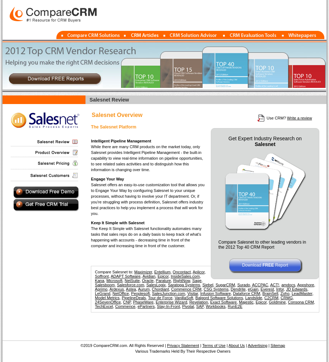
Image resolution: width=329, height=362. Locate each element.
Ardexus (117, 289)
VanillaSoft (184, 298)
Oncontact (182, 272)
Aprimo (101, 289)
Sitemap (277, 345)
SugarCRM (225, 285)
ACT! (274, 285)
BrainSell (270, 293)
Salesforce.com (130, 285)
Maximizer (143, 272)
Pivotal (188, 306)
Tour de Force (160, 298)
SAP (200, 306)
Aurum (143, 289)
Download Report (265, 265)
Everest (267, 289)
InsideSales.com (185, 276)
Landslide (253, 298)
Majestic (246, 302)
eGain (253, 289)
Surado (243, 285)
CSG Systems (216, 289)
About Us (236, 345)
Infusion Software (215, 293)
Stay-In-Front (168, 306)
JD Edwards (296, 289)
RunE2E (235, 306)
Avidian (149, 276)
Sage (196, 280)
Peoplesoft (140, 293)
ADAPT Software (125, 276)
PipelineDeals (134, 298)
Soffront (101, 276)
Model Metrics (107, 298)
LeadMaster (302, 293)
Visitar (192, 293)
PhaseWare (143, 302)
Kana (99, 280)
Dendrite (238, 289)
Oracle (147, 280)
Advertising (257, 345)
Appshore (305, 285)
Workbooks (216, 306)
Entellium (162, 272)
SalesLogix (156, 285)
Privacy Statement (183, 345)
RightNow (181, 280)
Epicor (163, 276)
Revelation (198, 302)
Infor (280, 289)
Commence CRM (186, 289)
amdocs (288, 285)
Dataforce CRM (246, 293)
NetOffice (120, 293)
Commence (125, 306)
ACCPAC (260, 285)
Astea (131, 289)
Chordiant (160, 289)
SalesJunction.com (168, 293)
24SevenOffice (108, 302)
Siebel (207, 285)
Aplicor (198, 272)
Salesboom (105, 285)
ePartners (146, 306)
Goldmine (277, 302)
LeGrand (102, 293)
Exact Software (223, 302)
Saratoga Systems (184, 285)
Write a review (299, 118)
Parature (163, 280)
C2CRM (271, 298)
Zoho (285, 293)
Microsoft (114, 280)
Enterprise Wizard (171, 302)
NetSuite (132, 280)
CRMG (287, 298)
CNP (127, 302)
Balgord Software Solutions (219, 298)
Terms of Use (214, 345)
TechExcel (104, 306)
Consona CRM (301, 302)
